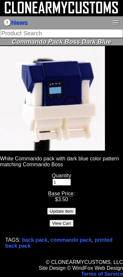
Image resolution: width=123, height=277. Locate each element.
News (15, 22)
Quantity (62, 175)
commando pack (71, 240)
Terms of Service (102, 274)
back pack (34, 240)
